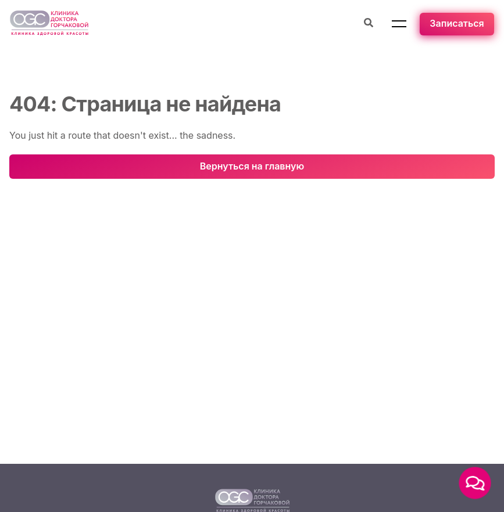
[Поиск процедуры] (368, 23)
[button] (399, 24)
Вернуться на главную (252, 166)
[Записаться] (457, 24)
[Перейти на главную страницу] (49, 24)
